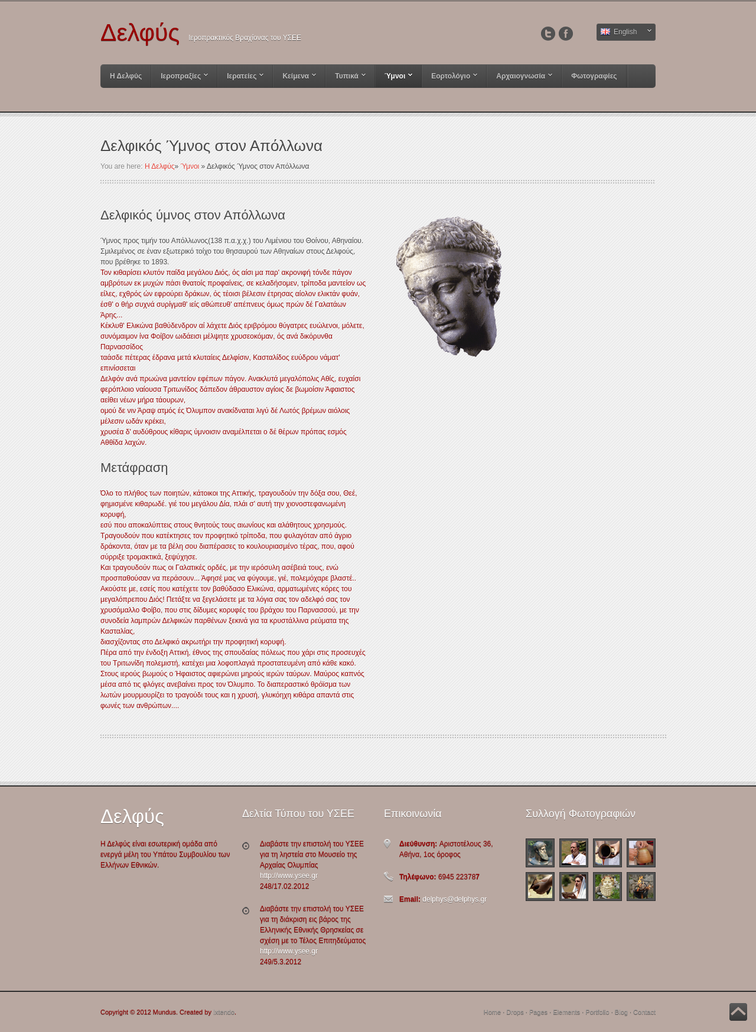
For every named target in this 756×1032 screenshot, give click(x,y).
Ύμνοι (190, 166)
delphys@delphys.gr (454, 899)
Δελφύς (140, 34)
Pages (538, 1011)
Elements (566, 1011)
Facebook (566, 34)
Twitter (548, 34)
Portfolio (597, 1011)
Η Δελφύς (126, 76)
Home (492, 1011)
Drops (514, 1011)
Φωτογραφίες (594, 76)
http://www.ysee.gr (289, 876)
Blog (621, 1011)
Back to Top (738, 1012)
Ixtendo (223, 1011)
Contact (644, 1011)
